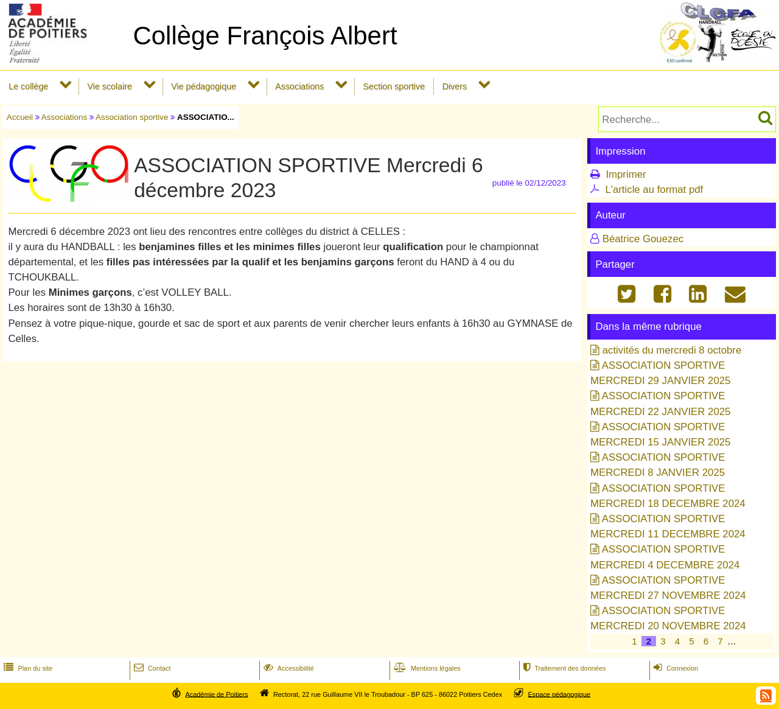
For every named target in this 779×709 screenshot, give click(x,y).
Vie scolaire (110, 86)
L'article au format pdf (654, 189)
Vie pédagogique (203, 86)
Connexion (674, 668)
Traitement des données (563, 668)
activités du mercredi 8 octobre (672, 350)
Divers (454, 86)
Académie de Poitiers (216, 693)
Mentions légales (426, 668)
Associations (299, 86)
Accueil (20, 117)
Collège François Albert (265, 35)
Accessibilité (287, 668)
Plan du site (26, 668)
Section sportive (394, 86)
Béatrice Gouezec (643, 239)
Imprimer (626, 174)
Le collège (28, 86)
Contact (151, 668)
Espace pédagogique (559, 693)
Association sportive (132, 117)
